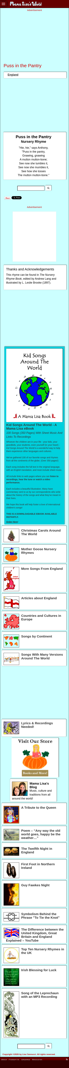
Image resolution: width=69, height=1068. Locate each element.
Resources (37, 1060)
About (4, 1060)
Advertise (25, 1060)
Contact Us (14, 1060)
